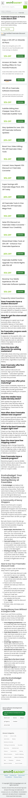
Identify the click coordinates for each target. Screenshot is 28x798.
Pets (5, 760)
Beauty (14, 739)
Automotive (6, 739)
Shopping (11, 760)
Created (15, 721)
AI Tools (5, 736)
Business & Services (8, 742)
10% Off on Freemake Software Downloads (10, 89)
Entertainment (15, 748)
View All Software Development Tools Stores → (13, 713)
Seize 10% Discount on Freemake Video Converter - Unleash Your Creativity (14, 225)
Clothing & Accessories (9, 745)
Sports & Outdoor (8, 763)
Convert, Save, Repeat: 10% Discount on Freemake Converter (13, 168)
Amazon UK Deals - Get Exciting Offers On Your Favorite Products (11, 65)
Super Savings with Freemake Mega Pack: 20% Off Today (13, 187)
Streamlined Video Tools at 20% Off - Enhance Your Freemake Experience (13, 243)
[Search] (25, 6)
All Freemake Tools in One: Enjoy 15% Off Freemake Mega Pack (13, 206)
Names (15, 718)
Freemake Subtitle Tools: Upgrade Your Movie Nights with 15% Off (13, 262)
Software (18, 760)
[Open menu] (2, 3)
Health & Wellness (19, 754)
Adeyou (22, 718)
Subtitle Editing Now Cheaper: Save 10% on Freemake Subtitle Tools (12, 111)
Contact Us (13, 775)
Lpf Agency (7, 721)
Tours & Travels (18, 763)
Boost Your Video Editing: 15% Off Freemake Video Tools (12, 149)
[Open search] (25, 3)
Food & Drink (13, 751)
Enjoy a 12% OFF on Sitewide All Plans (13, 41)
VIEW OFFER (20, 80)
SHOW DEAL (20, 56)
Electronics (6, 748)
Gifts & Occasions (8, 754)
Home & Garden (8, 757)
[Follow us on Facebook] (10, 780)
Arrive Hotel (7, 725)
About (6, 775)
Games (21, 751)
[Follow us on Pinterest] (17, 780)
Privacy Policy (18, 777)
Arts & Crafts (13, 736)
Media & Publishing (19, 757)
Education (20, 745)
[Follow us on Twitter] (14, 780)
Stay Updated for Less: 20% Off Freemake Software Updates (13, 130)
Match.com (7, 718)
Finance (6, 751)
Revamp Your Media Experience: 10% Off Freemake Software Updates (14, 281)
